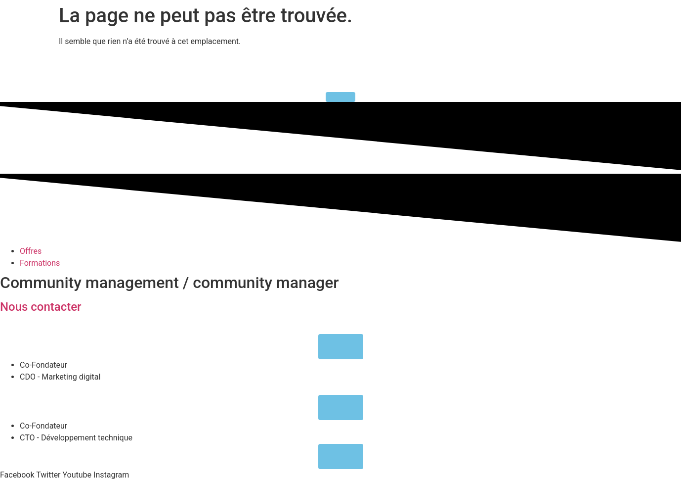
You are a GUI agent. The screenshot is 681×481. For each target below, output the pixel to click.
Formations (40, 263)
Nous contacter (41, 307)
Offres (31, 251)
